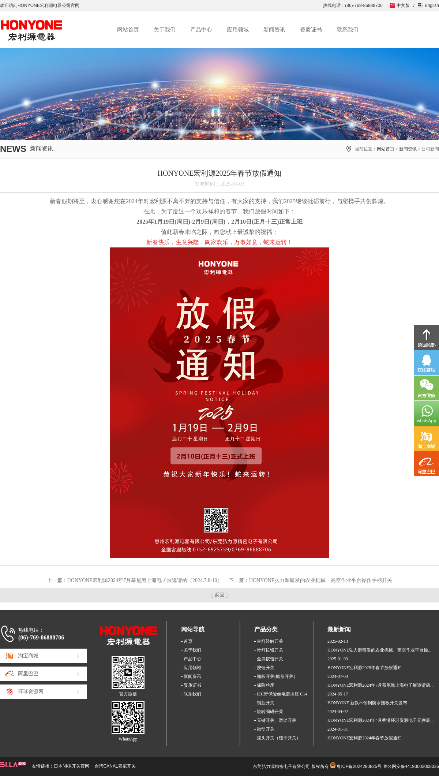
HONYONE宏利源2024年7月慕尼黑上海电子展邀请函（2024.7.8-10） (144, 580)
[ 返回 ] (219, 595)
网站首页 (128, 30)
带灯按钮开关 (270, 650)
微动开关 (265, 729)
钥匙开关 (265, 702)
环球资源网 (31, 691)
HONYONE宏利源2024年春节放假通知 (364, 737)
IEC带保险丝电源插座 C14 (282, 694)
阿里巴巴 (28, 673)
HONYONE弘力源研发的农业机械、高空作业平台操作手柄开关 (320, 580)
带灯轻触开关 (270, 641)
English (432, 5)
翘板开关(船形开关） (277, 676)
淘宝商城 (28, 656)
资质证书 (311, 30)
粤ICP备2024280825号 (359, 766)
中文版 (403, 5)
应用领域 (238, 30)
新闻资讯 (274, 30)
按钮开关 (265, 667)
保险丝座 (265, 685)
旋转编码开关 (270, 711)
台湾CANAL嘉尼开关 (115, 766)
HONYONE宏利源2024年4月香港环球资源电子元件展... (380, 720)
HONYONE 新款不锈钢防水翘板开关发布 (367, 702)
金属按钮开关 (270, 658)
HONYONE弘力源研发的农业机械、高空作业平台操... (379, 650)
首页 (188, 641)
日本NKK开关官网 (71, 766)
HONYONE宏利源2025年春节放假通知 (364, 667)
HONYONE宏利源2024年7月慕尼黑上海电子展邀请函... (380, 685)
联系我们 (348, 30)
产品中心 (201, 30)
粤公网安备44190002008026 (411, 766)
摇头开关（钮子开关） (279, 737)
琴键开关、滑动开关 (276, 720)
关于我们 (165, 30)
